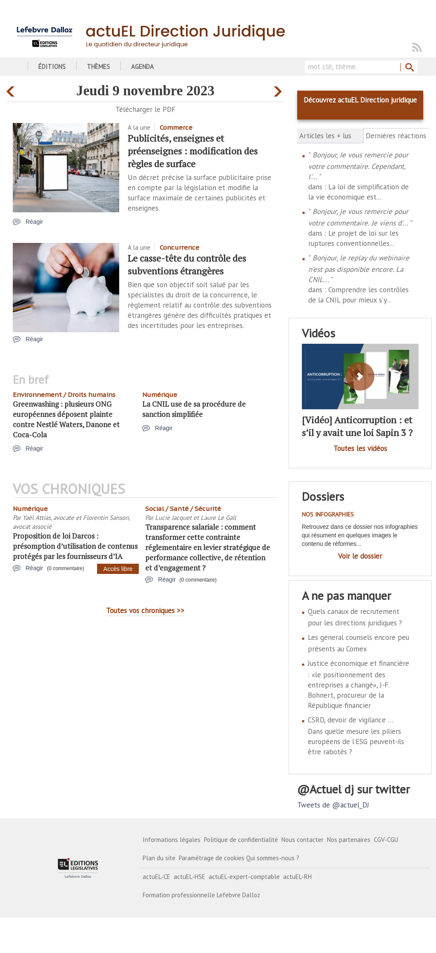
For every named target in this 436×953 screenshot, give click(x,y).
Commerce (176, 127)
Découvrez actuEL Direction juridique (360, 100)
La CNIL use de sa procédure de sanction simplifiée (194, 409)
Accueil (16, 66)
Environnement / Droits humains (64, 395)
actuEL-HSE (189, 877)
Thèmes (98, 67)
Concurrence (179, 247)
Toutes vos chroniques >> (145, 610)
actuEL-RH (297, 877)
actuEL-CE (156, 877)
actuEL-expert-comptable (244, 877)
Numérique (159, 395)
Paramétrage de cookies (211, 858)
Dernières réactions (396, 136)
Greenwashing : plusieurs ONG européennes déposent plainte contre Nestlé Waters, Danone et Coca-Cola (66, 419)
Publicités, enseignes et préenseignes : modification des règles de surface (193, 151)
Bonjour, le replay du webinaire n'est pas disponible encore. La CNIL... (358, 268)
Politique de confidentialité (241, 840)
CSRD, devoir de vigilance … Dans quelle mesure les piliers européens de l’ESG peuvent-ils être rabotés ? (356, 735)
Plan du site (159, 858)
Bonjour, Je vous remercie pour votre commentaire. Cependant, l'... (358, 165)
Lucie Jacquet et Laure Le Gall (195, 518)
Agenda (142, 67)
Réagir (34, 221)
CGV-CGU (386, 840)
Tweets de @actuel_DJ (333, 805)
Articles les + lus (325, 135)
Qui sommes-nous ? (272, 858)
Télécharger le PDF (145, 109)
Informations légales (172, 840)
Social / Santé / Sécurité (183, 509)
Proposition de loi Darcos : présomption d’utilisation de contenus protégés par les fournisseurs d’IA (75, 546)
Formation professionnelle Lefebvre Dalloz (201, 895)
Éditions (52, 67)
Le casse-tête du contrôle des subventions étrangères (187, 264)
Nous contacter (302, 840)
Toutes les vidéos (360, 448)
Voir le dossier (360, 556)
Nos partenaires (348, 840)
